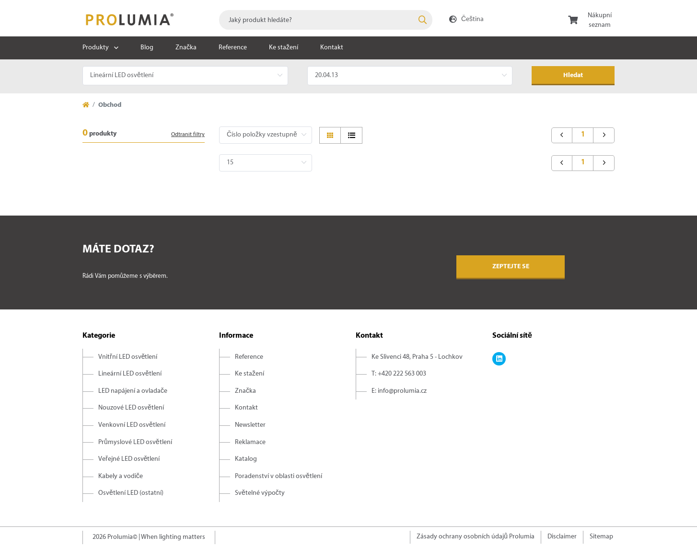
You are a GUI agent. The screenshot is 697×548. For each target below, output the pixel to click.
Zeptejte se (510, 266)
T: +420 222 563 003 (399, 373)
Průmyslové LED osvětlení (135, 442)
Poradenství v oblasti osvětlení (278, 476)
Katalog (246, 459)
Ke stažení (283, 47)
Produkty (95, 47)
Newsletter (250, 425)
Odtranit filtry (188, 134)
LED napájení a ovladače (132, 391)
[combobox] (325, 20)
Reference (233, 47)
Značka (186, 47)
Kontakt (331, 47)
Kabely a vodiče (120, 476)
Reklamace (250, 442)
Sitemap (601, 536)
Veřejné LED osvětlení (129, 459)
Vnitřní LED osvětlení (127, 357)
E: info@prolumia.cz (399, 391)
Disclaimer (562, 536)
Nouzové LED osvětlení (131, 407)
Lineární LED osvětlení (130, 373)
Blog (146, 47)
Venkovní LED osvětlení (131, 425)
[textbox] (325, 20)
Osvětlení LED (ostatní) (130, 493)
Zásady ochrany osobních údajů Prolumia (475, 536)
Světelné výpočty (260, 493)
